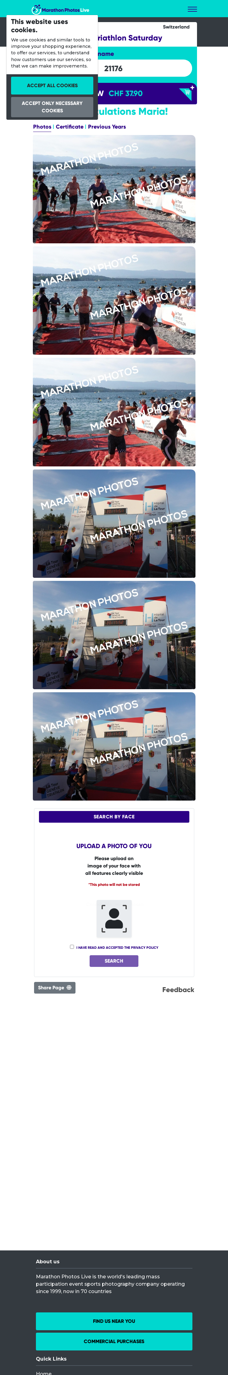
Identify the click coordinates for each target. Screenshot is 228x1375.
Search (114, 961)
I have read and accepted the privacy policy (117, 947)
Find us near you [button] (114, 1321)
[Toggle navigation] (192, 9)
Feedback (178, 990)
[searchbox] (113, 68)
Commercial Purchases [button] (114, 1341)
